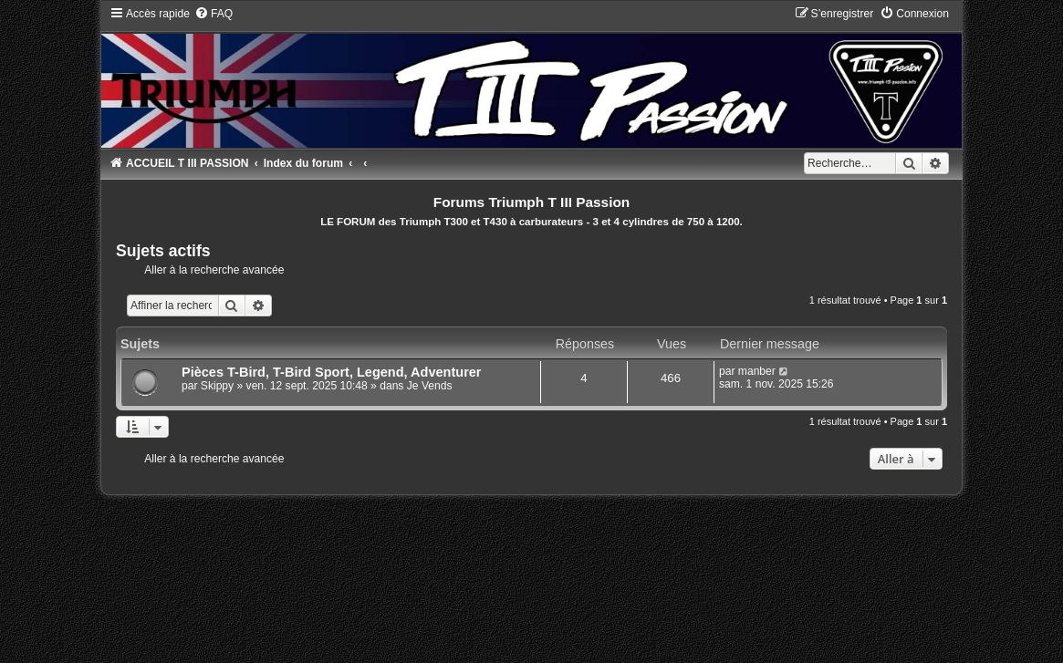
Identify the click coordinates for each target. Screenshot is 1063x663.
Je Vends (430, 385)
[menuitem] (213, 13)
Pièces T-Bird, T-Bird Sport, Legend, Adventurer (332, 372)
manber (757, 371)
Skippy (217, 385)
